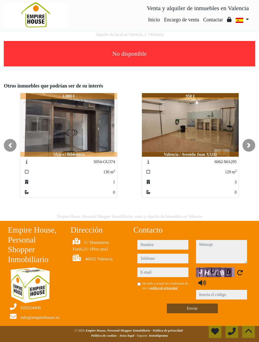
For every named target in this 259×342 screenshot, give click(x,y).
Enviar (192, 308)
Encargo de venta (181, 19)
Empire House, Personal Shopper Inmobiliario (118, 330)
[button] (10, 145)
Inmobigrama (158, 335)
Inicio (154, 19)
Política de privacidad (168, 330)
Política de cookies (104, 335)
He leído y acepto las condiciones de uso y (165, 286)
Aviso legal (127, 335)
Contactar (213, 19)
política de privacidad (163, 288)
